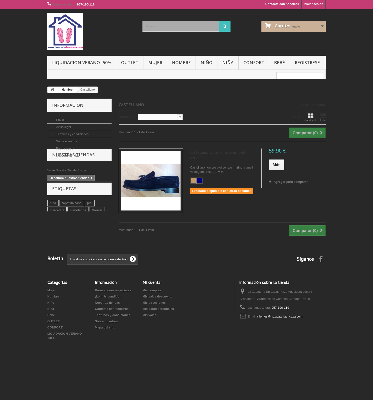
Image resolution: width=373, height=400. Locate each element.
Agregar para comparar (291, 182)
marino (55, 241)
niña (53, 227)
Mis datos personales (158, 329)
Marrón (97, 234)
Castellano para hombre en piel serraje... (217, 155)
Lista (323, 117)
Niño (206, 62)
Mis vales (149, 336)
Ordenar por (128, 116)
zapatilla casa (72, 227)
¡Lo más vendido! (108, 317)
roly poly (56, 248)
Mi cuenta (151, 303)
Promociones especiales (113, 311)
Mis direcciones (154, 323)
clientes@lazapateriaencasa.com (280, 337)
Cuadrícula (310, 117)
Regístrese (307, 62)
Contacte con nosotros (282, 4)
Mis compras (151, 311)
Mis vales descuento (157, 317)
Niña (228, 62)
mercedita (57, 234)
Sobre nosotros (66, 139)
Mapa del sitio (105, 348)
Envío (59, 118)
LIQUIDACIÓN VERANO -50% (81, 62)
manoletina (78, 234)
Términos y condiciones (71, 132)
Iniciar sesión (313, 4)
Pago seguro (64, 146)
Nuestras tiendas (67, 153)
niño (68, 241)
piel (89, 227)
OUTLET (129, 62)
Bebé (279, 62)
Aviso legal (63, 125)
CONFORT (253, 62)
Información (67, 105)
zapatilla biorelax (90, 241)
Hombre (181, 62)
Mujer (155, 62)
